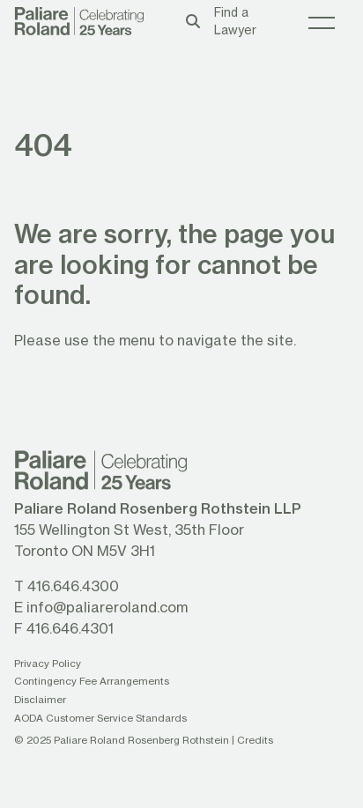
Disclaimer (40, 699)
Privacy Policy (47, 663)
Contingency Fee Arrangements (91, 680)
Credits (255, 739)
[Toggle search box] (193, 20)
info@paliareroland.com (107, 606)
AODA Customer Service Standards (100, 717)
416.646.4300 (73, 585)
